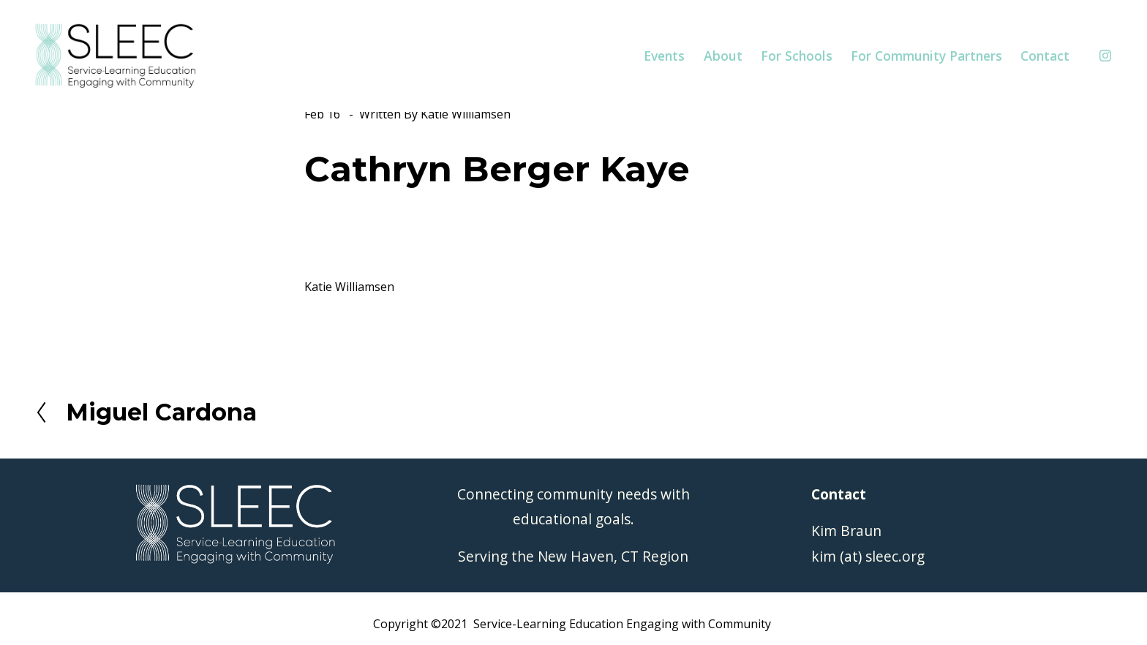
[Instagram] (1105, 55)
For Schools (796, 55)
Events (664, 55)
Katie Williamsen (466, 114)
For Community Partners (926, 55)
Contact (1044, 55)
